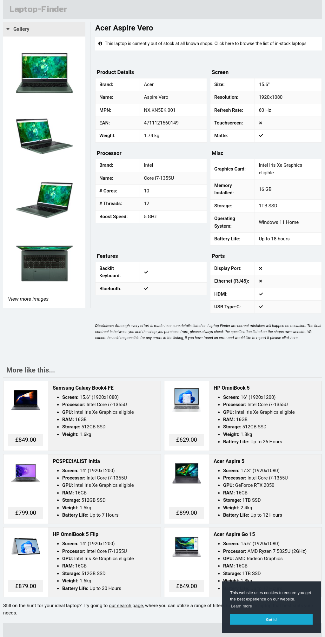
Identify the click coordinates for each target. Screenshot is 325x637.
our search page (126, 605)
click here (289, 338)
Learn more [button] (241, 606)
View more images (28, 299)
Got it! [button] (271, 619)
